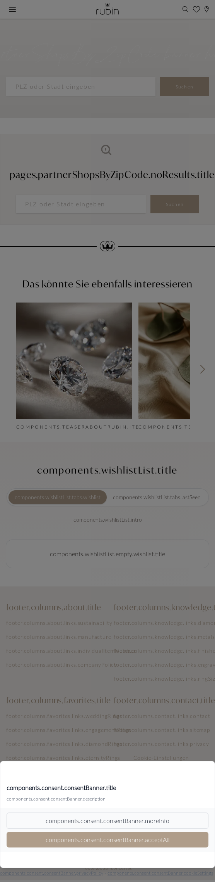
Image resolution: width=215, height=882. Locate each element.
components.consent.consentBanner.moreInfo (107, 820)
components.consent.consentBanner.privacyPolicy (51, 873)
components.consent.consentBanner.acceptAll (108, 839)
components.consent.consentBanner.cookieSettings (160, 873)
